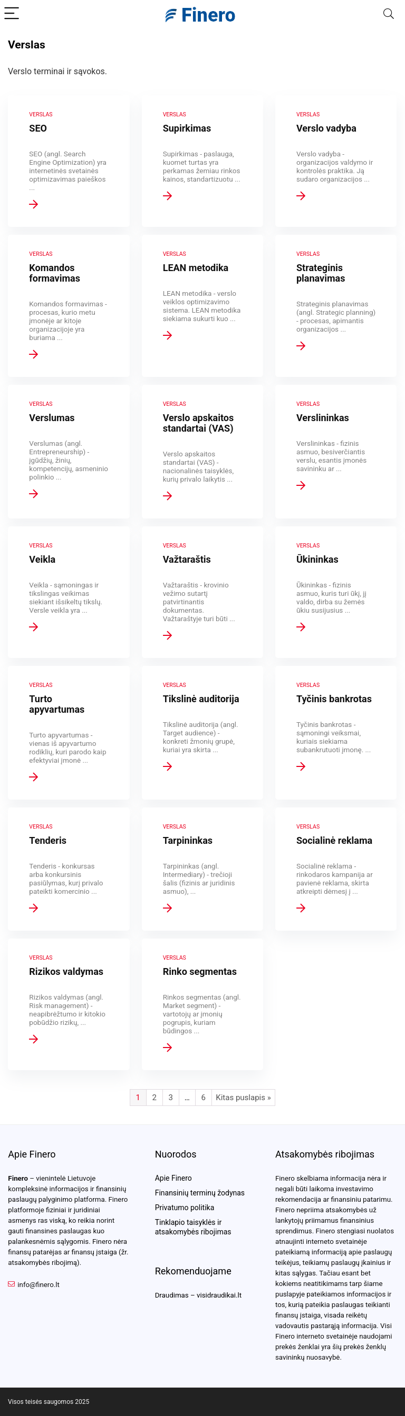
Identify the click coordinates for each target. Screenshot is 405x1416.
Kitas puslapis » (243, 1097)
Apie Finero (173, 1178)
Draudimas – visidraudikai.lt (198, 1295)
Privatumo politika (185, 1207)
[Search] (388, 14)
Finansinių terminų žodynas (200, 1193)
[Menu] (12, 14)
